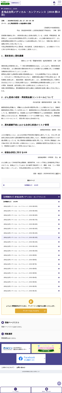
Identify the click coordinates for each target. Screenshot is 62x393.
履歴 (57, 173)
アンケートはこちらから (31, 324)
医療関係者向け (15, 3)
